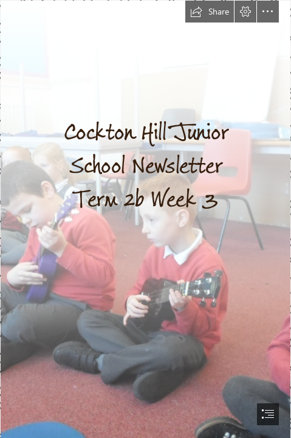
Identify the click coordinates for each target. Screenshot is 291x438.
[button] (209, 12)
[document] (145, 219)
